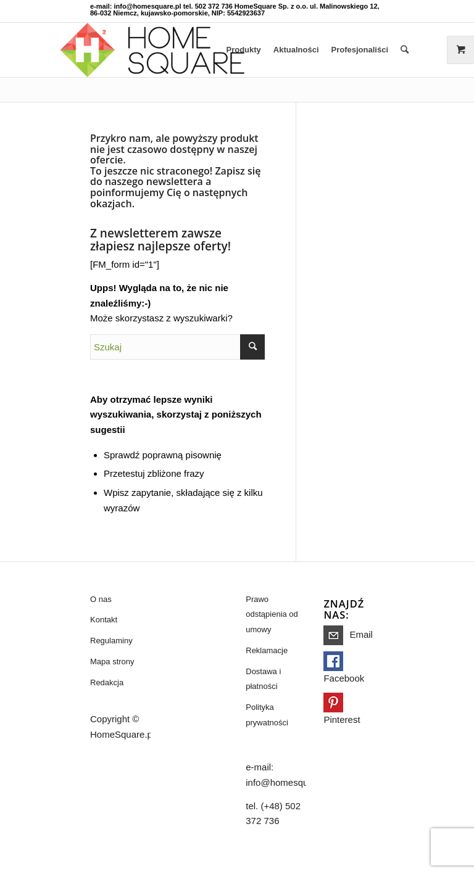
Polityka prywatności (267, 715)
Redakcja (106, 682)
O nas (101, 599)
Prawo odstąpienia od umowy (272, 615)
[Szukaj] (404, 50)
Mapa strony (112, 661)
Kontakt (103, 619)
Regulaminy (111, 640)
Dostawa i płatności (263, 679)
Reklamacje (267, 650)
